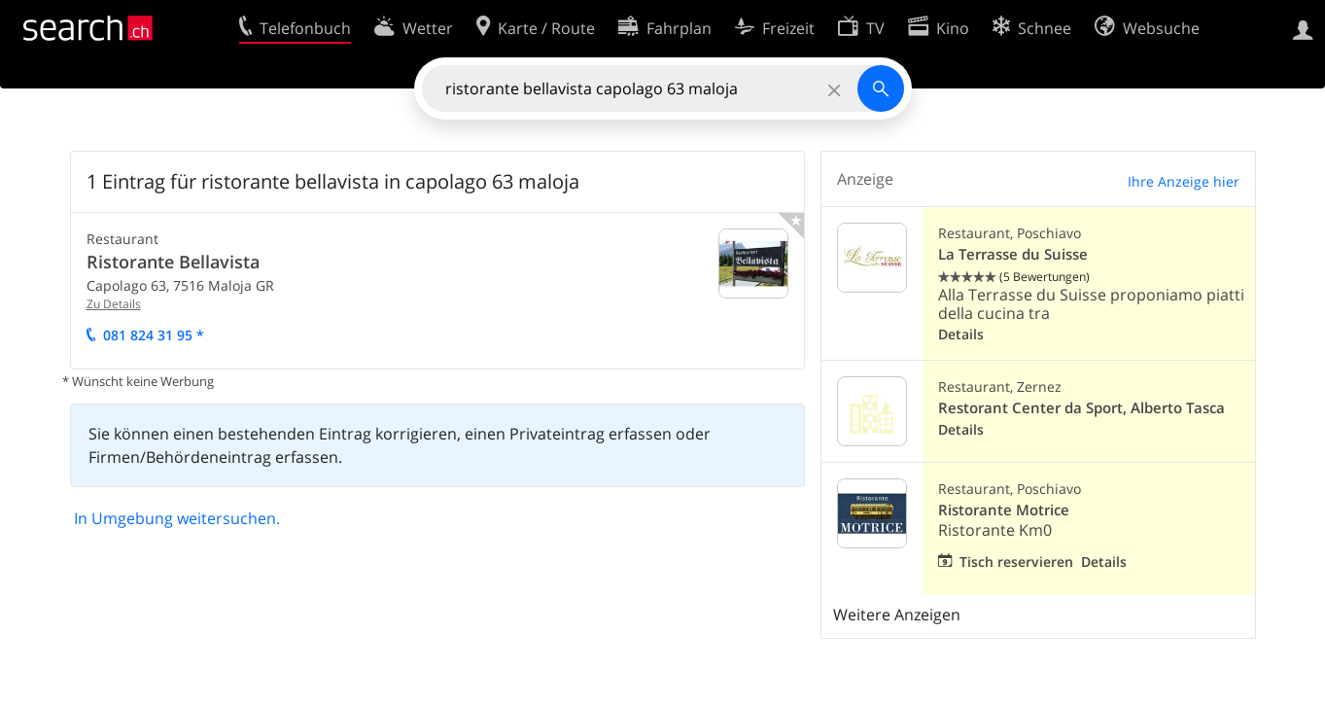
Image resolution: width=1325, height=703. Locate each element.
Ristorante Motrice (1003, 510)
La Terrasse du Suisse (1013, 254)
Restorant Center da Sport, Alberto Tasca (1081, 408)
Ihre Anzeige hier (1183, 181)
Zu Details (114, 304)
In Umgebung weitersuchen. (177, 518)
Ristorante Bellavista (173, 261)
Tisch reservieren (1016, 561)
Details (961, 334)
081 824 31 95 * (153, 335)
